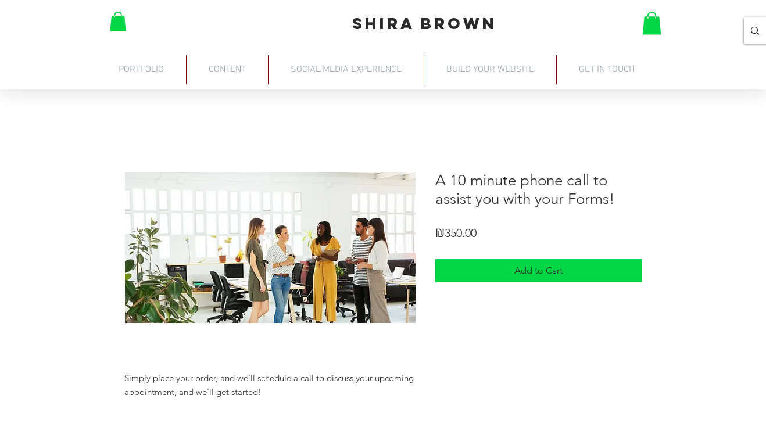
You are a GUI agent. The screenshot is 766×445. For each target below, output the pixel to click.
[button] (118, 21)
